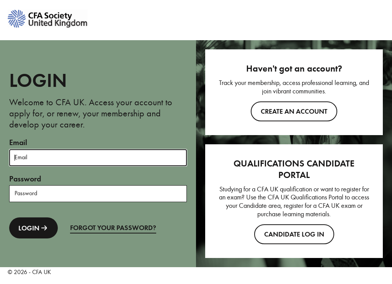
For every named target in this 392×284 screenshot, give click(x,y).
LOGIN (33, 228)
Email (18, 142)
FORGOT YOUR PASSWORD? (113, 228)
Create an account (294, 111)
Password (25, 179)
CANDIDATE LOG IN (294, 234)
